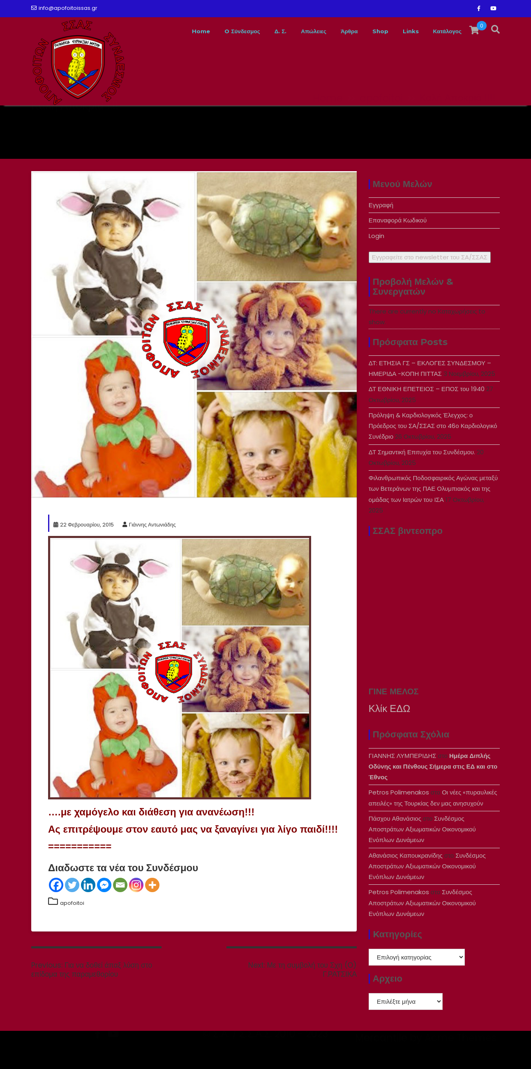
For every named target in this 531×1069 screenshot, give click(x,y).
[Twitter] (72, 885)
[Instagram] (136, 885)
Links (401, 31)
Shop (367, 31)
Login (376, 235)
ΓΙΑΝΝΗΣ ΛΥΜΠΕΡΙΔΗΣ (402, 755)
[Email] (120, 885)
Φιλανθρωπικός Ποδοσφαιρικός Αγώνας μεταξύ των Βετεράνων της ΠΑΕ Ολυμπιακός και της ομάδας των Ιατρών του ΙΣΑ (433, 489)
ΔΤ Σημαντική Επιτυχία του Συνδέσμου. (422, 452)
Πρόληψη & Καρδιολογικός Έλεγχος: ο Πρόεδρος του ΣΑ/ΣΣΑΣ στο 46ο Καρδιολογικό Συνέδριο (433, 426)
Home (161, 31)
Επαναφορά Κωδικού (398, 220)
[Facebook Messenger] (104, 885)
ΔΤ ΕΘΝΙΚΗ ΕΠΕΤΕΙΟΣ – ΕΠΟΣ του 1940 (427, 389)
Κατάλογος (444, 31)
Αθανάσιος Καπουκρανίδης (406, 855)
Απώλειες (291, 31)
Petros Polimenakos (399, 792)
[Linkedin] (88, 885)
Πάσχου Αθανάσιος (395, 818)
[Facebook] (56, 885)
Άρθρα (332, 31)
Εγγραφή (381, 205)
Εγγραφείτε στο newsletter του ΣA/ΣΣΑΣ (429, 257)
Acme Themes (460, 1055)
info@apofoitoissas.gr (64, 8)
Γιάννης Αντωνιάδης (149, 525)
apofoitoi (72, 903)
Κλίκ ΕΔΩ (389, 708)
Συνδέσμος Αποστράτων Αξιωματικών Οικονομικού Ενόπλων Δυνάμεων (422, 829)
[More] (152, 885)
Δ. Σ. (253, 31)
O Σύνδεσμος (209, 31)
